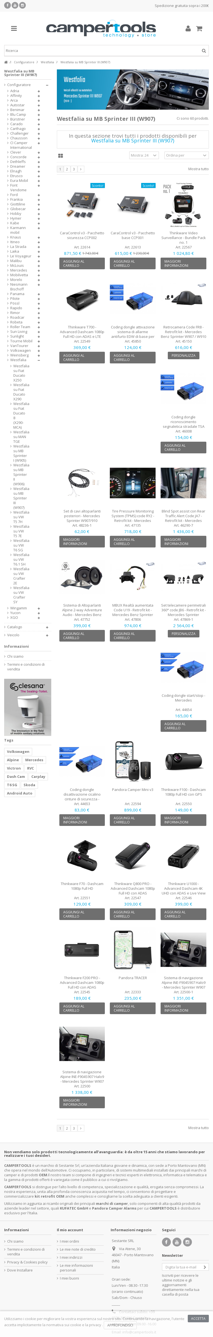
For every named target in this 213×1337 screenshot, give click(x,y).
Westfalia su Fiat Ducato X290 (19, 392)
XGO (14, 617)
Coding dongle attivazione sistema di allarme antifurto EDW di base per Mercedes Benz (133, 334)
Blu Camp (18, 114)
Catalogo (14, 627)
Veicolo (13, 635)
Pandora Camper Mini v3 (132, 789)
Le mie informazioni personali (76, 1268)
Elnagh (16, 171)
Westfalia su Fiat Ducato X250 (19, 373)
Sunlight (17, 336)
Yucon (15, 612)
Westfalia (18, 360)
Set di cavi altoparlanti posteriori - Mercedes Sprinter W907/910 (82, 516)
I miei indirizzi (71, 1257)
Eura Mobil (19, 180)
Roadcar (17, 317)
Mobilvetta (19, 275)
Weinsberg (19, 355)
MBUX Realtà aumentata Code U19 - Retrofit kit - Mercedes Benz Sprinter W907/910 (132, 612)
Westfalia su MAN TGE (19, 437)
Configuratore (19, 84)
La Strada (18, 246)
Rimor (15, 312)
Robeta (16, 322)
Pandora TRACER (133, 977)
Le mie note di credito (78, 1249)
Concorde (18, 157)
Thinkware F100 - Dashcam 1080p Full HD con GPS (183, 792)
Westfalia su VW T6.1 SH (19, 559)
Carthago (18, 128)
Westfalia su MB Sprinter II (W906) (19, 474)
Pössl (14, 303)
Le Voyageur (20, 256)
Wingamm (18, 608)
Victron (14, 768)
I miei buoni (69, 1278)
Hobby (15, 213)
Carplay (38, 776)
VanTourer (19, 345)
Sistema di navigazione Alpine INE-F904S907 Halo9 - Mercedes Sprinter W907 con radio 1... (82, 1079)
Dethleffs (18, 161)
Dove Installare (20, 1270)
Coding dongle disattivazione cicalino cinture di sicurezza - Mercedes (82, 796)
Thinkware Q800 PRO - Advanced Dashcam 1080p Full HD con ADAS (133, 888)
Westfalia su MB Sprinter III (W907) (19, 498)
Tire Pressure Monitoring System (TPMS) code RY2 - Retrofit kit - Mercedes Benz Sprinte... (132, 518)
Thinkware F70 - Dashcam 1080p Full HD (82, 886)
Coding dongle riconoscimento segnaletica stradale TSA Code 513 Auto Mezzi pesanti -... (183, 426)
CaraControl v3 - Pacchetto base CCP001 (133, 235)
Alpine (13, 759)
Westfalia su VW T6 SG (19, 545)
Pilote (15, 298)
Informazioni (16, 646)
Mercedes (18, 270)
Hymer (15, 218)
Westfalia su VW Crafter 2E (19, 576)
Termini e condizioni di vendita (26, 667)
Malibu (16, 260)
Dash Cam (16, 776)
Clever (15, 152)
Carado (16, 124)
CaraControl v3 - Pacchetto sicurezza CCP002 (82, 235)
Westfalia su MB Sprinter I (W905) (19, 453)
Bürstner (17, 119)
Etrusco (16, 176)
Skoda (29, 784)
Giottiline (17, 204)
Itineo (15, 242)
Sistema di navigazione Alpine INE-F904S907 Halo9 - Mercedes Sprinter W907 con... (184, 984)
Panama (17, 293)
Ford (14, 194)
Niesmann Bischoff (18, 286)
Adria (14, 91)
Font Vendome (18, 187)
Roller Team (20, 327)
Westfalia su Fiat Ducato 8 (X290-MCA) (19, 415)
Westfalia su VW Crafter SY (19, 594)
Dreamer (17, 166)
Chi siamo (15, 656)
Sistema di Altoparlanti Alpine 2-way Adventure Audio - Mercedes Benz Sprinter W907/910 (82, 612)
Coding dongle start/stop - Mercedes (183, 698)
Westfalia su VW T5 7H (19, 517)
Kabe (14, 223)
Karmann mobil (18, 230)
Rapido (16, 308)
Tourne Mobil (21, 341)
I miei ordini (69, 1241)
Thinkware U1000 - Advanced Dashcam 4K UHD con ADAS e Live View (184, 888)
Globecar (18, 209)
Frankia (16, 199)
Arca (14, 100)
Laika (14, 251)
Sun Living (18, 331)
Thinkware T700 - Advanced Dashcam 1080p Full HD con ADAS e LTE (82, 332)
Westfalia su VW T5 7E (19, 531)
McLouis (17, 265)
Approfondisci (120, 1325)
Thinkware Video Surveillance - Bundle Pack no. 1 (183, 237)
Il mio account (70, 1229)
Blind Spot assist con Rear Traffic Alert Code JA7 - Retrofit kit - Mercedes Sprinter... (183, 518)
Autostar (17, 105)
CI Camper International (21, 145)
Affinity (16, 95)
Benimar (17, 109)
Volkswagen (20, 350)
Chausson (18, 138)
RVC (30, 768)
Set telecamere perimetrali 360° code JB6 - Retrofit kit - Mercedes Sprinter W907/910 (183, 612)
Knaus (15, 237)
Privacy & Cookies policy (27, 1262)
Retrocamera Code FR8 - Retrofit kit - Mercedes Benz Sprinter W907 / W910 (183, 332)
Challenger (19, 133)
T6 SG (12, 784)
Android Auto (19, 793)
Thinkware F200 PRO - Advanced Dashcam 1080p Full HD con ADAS (82, 982)
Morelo (16, 279)
